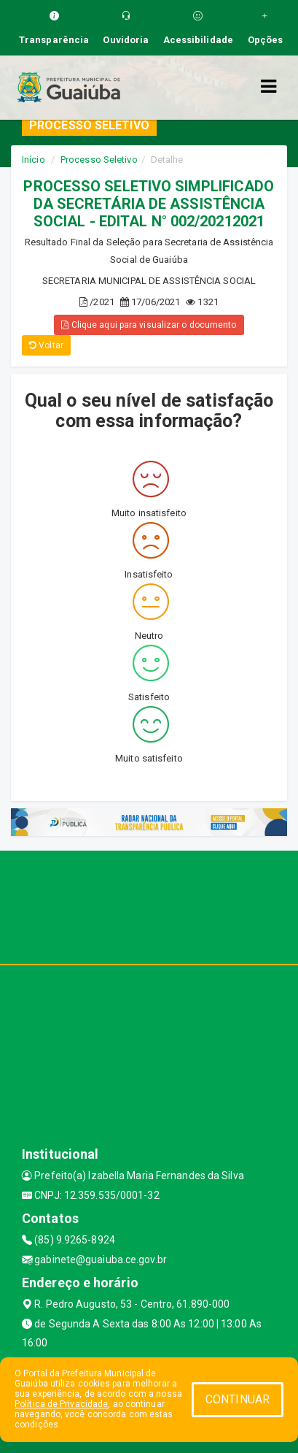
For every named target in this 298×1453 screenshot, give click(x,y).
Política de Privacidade (61, 1404)
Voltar (46, 345)
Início (33, 159)
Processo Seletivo (99, 159)
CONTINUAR (237, 1399)
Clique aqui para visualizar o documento (148, 325)
